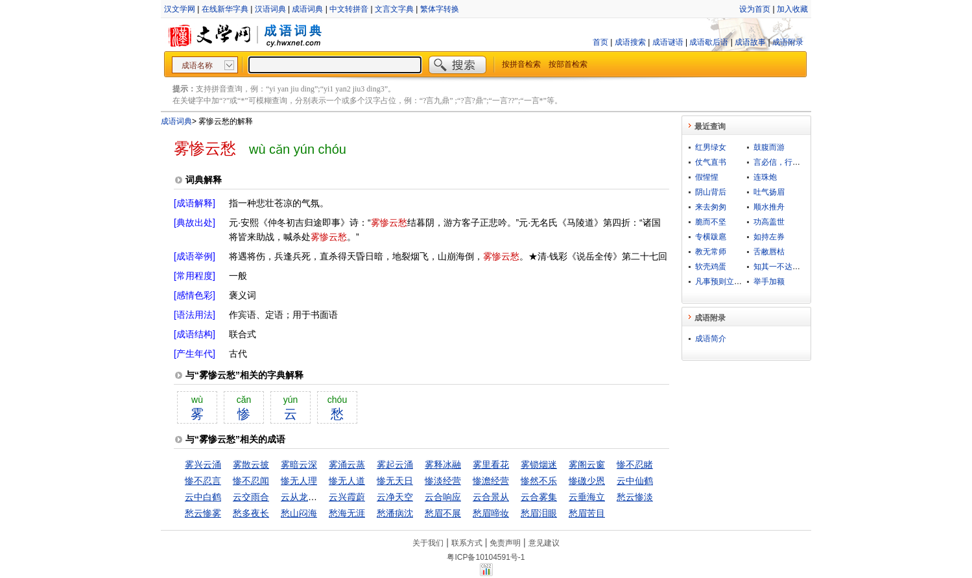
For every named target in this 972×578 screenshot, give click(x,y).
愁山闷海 (299, 513)
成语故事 (750, 42)
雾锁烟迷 (539, 464)
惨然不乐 (539, 481)
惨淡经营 (443, 481)
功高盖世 (769, 221)
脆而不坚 (710, 221)
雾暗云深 (299, 464)
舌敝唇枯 (769, 251)
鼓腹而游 (769, 147)
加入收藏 (792, 9)
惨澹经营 (491, 481)
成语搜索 (630, 42)
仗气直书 (710, 162)
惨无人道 (347, 481)
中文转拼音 (348, 9)
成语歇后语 (708, 42)
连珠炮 (765, 177)
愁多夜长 (251, 513)
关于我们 (428, 543)
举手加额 (769, 281)
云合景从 (491, 497)
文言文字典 (394, 9)
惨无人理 (299, 481)
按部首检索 (568, 64)
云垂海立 (587, 497)
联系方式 (466, 543)
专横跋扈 (710, 236)
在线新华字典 (225, 9)
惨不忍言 (203, 481)
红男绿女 (710, 147)
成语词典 (307, 9)
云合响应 (443, 497)
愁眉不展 (443, 513)
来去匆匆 (710, 206)
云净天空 (395, 497)
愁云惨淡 (635, 497)
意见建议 (544, 543)
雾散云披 (251, 464)
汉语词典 (270, 9)
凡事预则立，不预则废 (734, 281)
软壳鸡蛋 (710, 266)
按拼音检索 (521, 64)
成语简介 (710, 338)
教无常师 (710, 251)
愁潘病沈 (395, 513)
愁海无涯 (347, 513)
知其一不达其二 (780, 266)
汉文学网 (179, 9)
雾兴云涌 (203, 464)
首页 (600, 42)
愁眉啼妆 (491, 513)
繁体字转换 (439, 9)
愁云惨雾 (203, 513)
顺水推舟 (769, 206)
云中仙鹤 (635, 481)
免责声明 (505, 543)
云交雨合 (251, 497)
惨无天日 (395, 481)
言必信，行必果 (780, 162)
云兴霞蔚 (347, 497)
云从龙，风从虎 (312, 497)
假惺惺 (706, 177)
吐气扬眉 (769, 192)
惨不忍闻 (251, 481)
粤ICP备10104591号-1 (486, 557)
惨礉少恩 (587, 481)
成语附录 (787, 42)
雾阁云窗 (587, 464)
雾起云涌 (395, 464)
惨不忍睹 (635, 464)
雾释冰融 (443, 464)
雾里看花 (491, 464)
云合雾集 (539, 497)
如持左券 (769, 236)
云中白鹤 (203, 497)
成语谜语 (667, 42)
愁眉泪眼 (539, 513)
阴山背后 (710, 192)
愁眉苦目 (587, 513)
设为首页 (754, 9)
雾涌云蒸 (347, 464)
